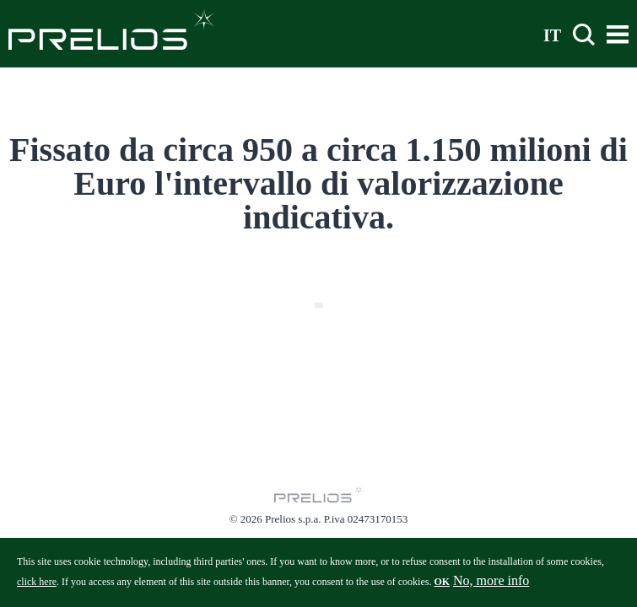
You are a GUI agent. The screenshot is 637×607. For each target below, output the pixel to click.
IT (552, 34)
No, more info (491, 585)
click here (37, 587)
